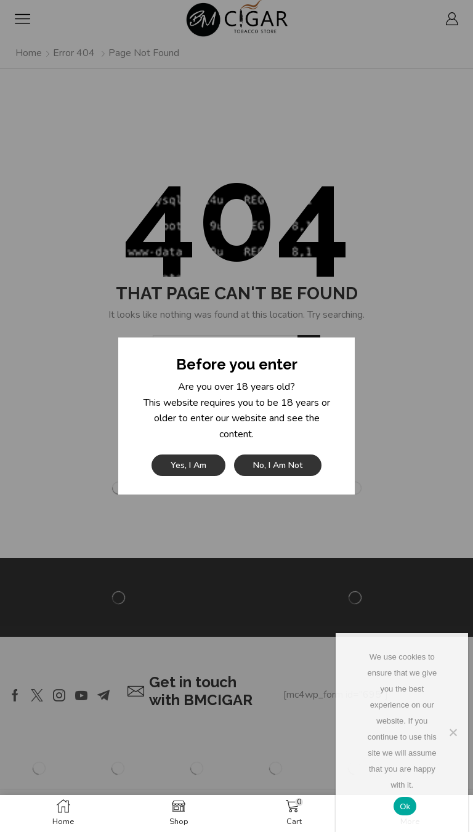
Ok (405, 806)
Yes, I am (188, 465)
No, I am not (277, 465)
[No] (453, 732)
